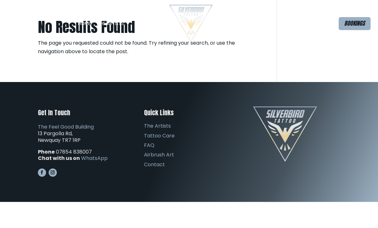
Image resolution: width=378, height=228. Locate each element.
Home (84, 23)
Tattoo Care (159, 135)
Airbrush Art (256, 23)
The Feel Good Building (66, 126)
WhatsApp (94, 158)
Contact (289, 23)
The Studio (149, 23)
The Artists (111, 23)
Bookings (354, 23)
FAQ (224, 23)
